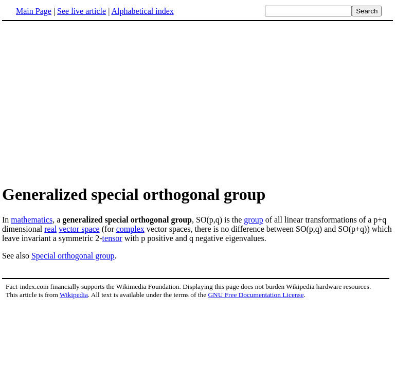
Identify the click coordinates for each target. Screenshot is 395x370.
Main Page (33, 11)
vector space (79, 229)
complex (130, 229)
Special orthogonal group (73, 255)
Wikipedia (74, 295)
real (50, 229)
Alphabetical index (142, 11)
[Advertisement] (197, 102)
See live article (81, 11)
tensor (112, 238)
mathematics (31, 219)
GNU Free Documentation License (255, 295)
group (253, 219)
